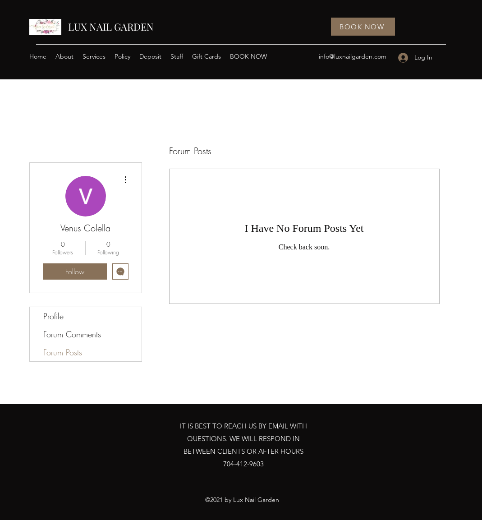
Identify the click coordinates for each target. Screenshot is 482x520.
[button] (94, 56)
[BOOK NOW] (363, 27)
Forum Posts (62, 352)
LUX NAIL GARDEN (111, 26)
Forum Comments (72, 334)
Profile (53, 316)
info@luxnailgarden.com (352, 56)
